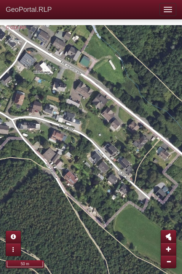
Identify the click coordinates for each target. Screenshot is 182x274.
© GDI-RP (16, 27)
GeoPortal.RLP (29, 9)
